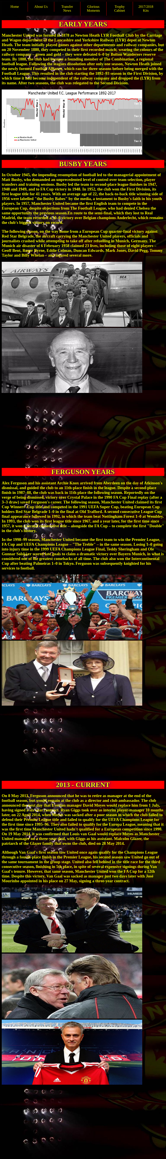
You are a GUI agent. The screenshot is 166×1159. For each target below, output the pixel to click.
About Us (41, 6)
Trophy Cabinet (119, 8)
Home (15, 6)
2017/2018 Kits (145, 8)
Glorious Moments (93, 8)
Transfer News (67, 8)
